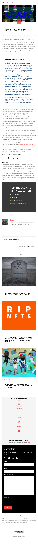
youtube (19, 435)
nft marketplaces (28, 35)
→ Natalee (12, 226)
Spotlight (10, 332)
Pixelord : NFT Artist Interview (11, 239)
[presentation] (14, 501)
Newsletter (19, 408)
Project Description (9, 474)
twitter (19, 426)
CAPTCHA (6, 497)
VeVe (31, 113)
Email (5, 468)
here (29, 442)
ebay (19, 35)
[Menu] (35, 2)
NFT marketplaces (12, 35)
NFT (22, 35)
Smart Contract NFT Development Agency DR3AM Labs (21, 534)
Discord (19, 417)
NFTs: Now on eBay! (16, 30)
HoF (3, 332)
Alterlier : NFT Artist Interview (26, 246)
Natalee (4, 35)
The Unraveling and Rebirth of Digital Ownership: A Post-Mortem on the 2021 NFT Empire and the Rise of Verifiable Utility (19, 339)
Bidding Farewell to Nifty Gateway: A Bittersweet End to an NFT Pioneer (18, 293)
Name (5, 461)
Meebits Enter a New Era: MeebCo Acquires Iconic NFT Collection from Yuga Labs (18, 386)
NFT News (6, 332)
